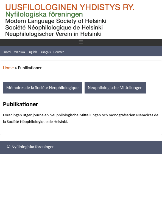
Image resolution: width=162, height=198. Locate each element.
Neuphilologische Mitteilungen (115, 87)
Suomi (7, 52)
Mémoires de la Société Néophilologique (42, 87)
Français (45, 52)
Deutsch (58, 52)
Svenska (19, 52)
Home (8, 67)
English (32, 52)
